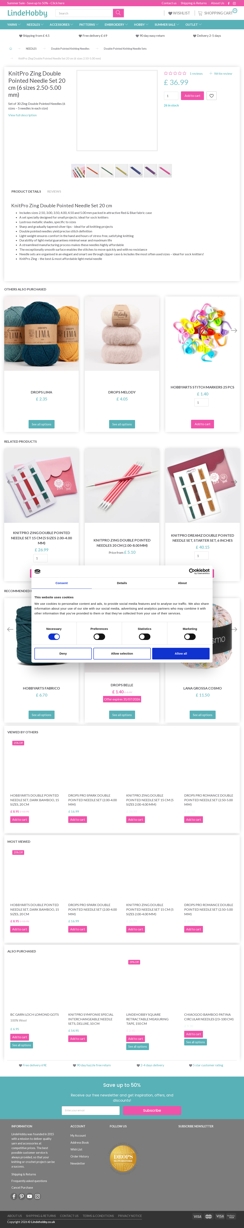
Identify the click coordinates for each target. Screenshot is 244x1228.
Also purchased (21, 951)
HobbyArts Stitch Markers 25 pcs (202, 387)
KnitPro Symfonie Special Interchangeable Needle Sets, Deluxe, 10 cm (90, 1019)
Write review (223, 73)
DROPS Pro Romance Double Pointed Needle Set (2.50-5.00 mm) (208, 799)
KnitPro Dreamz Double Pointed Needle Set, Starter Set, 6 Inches (202, 537)
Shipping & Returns (194, 3)
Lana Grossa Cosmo (202, 688)
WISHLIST (179, 13)
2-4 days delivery (152, 1065)
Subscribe (152, 1110)
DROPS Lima (41, 392)
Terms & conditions (98, 1216)
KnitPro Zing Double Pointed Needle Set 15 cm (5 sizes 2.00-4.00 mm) (41, 538)
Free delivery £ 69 (95, 35)
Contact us (169, 3)
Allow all (181, 653)
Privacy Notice (130, 1216)
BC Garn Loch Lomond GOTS (34, 1014)
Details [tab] (122, 583)
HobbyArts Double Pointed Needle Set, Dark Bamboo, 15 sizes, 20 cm (34, 799)
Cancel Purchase (22, 1187)
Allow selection (122, 653)
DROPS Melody (122, 392)
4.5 (47, 35)
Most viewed (18, 841)
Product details (26, 191)
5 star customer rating (208, 1065)
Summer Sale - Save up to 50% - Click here (35, 3)
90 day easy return (152, 35)
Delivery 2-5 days (209, 35)
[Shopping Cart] (217, 12)
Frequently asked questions (29, 1181)
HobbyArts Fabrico (41, 688)
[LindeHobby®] (27, 12)
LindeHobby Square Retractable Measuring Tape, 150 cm (147, 1019)
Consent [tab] (62, 583)
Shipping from (33, 35)
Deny (63, 653)
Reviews (54, 191)
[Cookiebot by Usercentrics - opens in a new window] (192, 571)
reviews (196, 73)
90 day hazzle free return (94, 1065)
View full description (22, 115)
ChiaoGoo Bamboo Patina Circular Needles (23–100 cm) (209, 1016)
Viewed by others (22, 732)
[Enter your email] (91, 1110)
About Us (217, 3)
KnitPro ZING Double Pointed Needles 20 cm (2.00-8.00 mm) (122, 542)
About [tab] (182, 583)
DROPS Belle (122, 685)
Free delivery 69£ (35, 1065)
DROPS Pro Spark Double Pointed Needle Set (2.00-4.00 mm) (92, 799)
